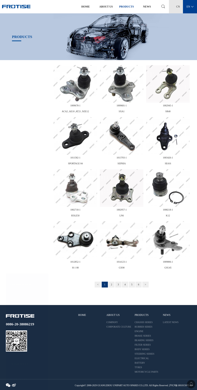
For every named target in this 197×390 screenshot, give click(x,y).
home (85, 6)
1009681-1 (122, 105)
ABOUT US (106, 6)
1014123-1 (122, 262)
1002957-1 (122, 210)
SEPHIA (122, 163)
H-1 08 (75, 267)
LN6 (122, 215)
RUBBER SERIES (20, 101)
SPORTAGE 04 (75, 163)
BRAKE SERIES (19, 133)
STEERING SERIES (21, 197)
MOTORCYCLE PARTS (23, 260)
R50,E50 (75, 215)
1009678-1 (75, 105)
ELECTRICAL (18, 213)
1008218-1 (168, 210)
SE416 (168, 163)
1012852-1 (75, 262)
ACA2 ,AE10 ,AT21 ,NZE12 (75, 111)
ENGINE (15, 117)
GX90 (121, 267)
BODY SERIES (18, 181)
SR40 (168, 111)
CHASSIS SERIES (20, 85)
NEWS (147, 6)
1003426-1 (168, 157)
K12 (168, 215)
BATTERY (16, 229)
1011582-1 (75, 157)
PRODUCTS (126, 6)
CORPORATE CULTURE (118, 327)
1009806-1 (168, 262)
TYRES (14, 244)
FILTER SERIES (19, 165)
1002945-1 (168, 105)
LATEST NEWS (170, 322)
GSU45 (167, 267)
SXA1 (122, 111)
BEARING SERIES (21, 149)
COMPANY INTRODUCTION (115, 323)
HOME (82, 315)
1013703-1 (122, 157)
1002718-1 (75, 210)
